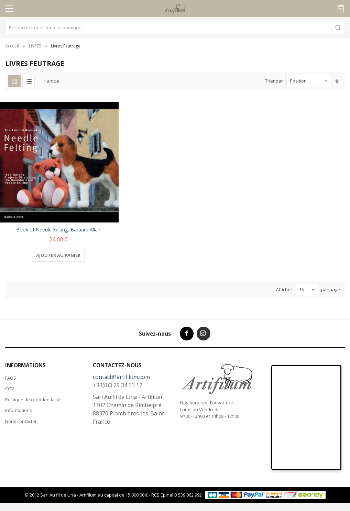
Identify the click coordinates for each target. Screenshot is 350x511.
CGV (9, 388)
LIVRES (35, 46)
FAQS (10, 378)
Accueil (12, 46)
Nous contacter (21, 421)
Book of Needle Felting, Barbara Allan (58, 229)
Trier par (274, 81)
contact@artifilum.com (121, 377)
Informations (18, 410)
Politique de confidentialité (33, 399)
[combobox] (175, 27)
